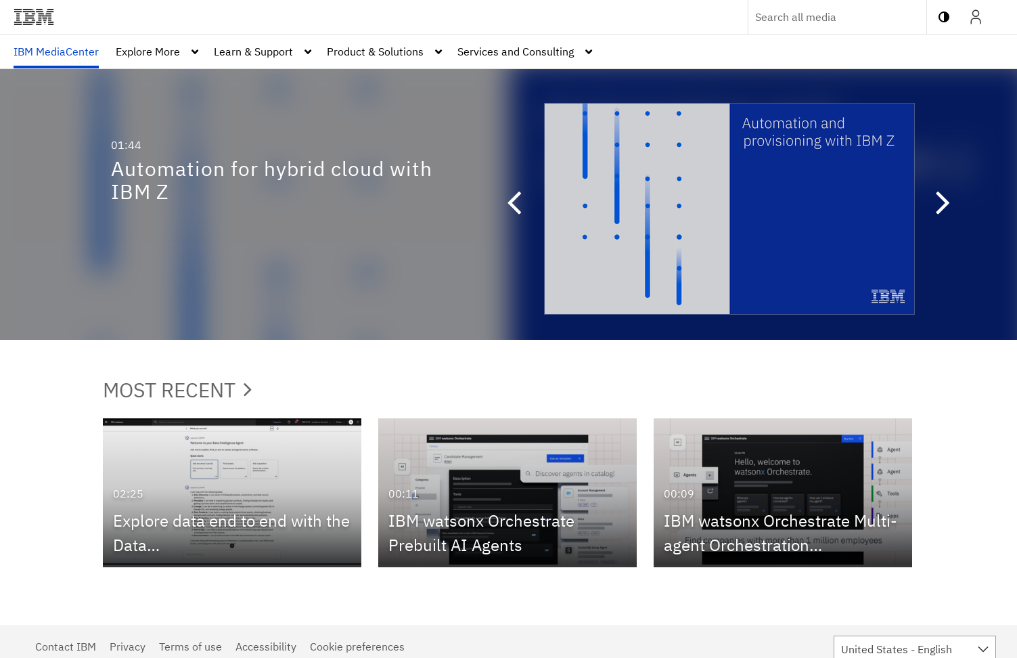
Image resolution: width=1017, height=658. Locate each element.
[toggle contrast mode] (944, 17)
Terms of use (190, 646)
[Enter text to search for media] (822, 17)
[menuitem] (56, 51)
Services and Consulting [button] (515, 51)
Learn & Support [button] (253, 51)
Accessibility (265, 646)
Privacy (127, 646)
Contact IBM (65, 646)
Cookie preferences (357, 646)
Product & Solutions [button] (375, 51)
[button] (507, 204)
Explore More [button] (148, 51)
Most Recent (177, 389)
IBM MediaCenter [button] (56, 51)
